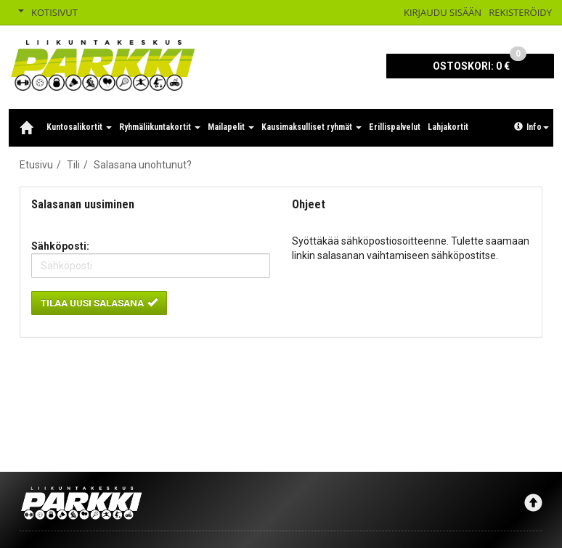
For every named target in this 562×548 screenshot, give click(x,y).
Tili (73, 165)
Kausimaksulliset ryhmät (311, 127)
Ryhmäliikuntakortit (159, 127)
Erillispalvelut (394, 127)
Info (531, 127)
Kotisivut (54, 12)
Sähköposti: (60, 246)
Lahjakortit (448, 127)
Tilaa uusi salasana (99, 302)
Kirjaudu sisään (442, 12)
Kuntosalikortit (79, 127)
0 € (479, 63)
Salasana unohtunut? (143, 165)
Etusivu (36, 165)
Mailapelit (231, 127)
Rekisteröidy (520, 12)
